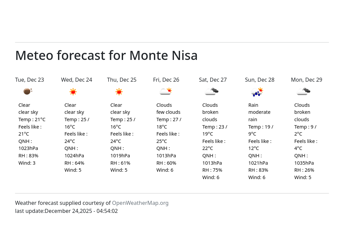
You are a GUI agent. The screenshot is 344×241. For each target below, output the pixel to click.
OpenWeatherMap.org (140, 203)
